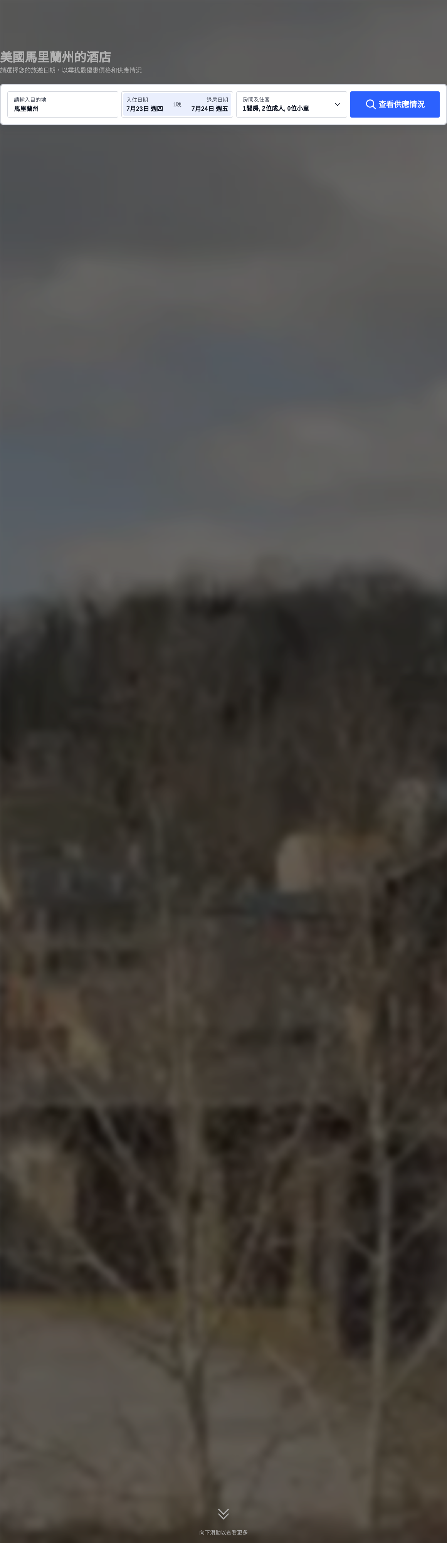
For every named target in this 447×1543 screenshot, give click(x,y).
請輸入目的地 (30, 100)
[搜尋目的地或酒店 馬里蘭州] (62, 104)
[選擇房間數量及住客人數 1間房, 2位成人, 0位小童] (292, 104)
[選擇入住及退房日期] (149, 104)
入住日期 (137, 100)
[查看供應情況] (395, 104)
